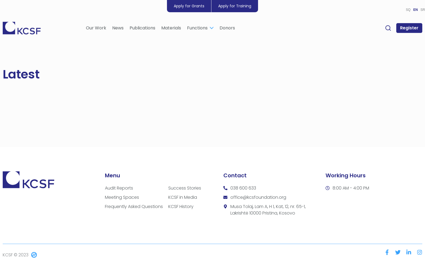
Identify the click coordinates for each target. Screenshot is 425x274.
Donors (227, 29)
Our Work (96, 29)
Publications (142, 29)
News (118, 29)
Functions (200, 29)
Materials (171, 29)
